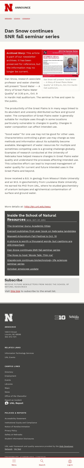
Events (8, 380)
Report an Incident (14, 402)
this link (15, 291)
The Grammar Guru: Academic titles (28, 226)
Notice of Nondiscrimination (17, 427)
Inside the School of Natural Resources (31, 217)
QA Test (17, 449)
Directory (9, 372)
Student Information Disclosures (19, 439)
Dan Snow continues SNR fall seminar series (33, 250)
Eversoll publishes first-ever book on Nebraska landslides (41, 231)
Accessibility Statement (15, 418)
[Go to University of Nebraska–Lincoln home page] (9, 7)
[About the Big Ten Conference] (60, 317)
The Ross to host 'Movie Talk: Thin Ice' (30, 255)
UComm (17, 18)
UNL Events (10, 357)
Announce (23, 7)
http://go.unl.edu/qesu (37, 206)
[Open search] (42, 463)
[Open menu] (14, 463)
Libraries (9, 384)
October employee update (22, 268)
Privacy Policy (11, 431)
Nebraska (8, 18)
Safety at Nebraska (13, 435)
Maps (7, 388)
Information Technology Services (19, 353)
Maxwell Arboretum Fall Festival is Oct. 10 (32, 236)
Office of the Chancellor (16, 396)
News (7, 392)
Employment (10, 376)
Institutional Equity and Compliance (21, 423)
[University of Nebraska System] (74, 317)
